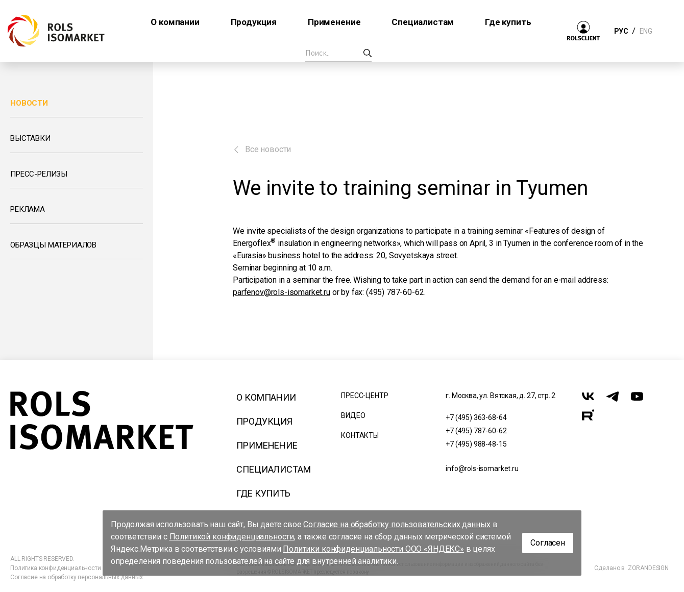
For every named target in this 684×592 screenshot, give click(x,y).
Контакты (360, 435)
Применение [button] (334, 22)
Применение (266, 445)
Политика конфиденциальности (55, 568)
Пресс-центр (364, 395)
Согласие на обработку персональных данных (76, 577)
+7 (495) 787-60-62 (476, 431)
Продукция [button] (254, 22)
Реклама (27, 209)
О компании (266, 397)
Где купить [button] (508, 22)
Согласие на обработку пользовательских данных (397, 524)
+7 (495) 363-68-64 (476, 417)
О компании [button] (175, 22)
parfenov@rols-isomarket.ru (281, 292)
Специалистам (273, 469)
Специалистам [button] (423, 22)
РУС (621, 31)
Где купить (263, 493)
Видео (353, 415)
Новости (29, 103)
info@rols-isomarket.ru (482, 468)
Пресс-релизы (38, 174)
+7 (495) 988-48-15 (476, 444)
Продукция (264, 421)
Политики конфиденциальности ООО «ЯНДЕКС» (373, 549)
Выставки (30, 138)
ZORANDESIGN (648, 568)
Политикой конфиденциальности (232, 536)
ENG (646, 31)
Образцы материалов (53, 245)
